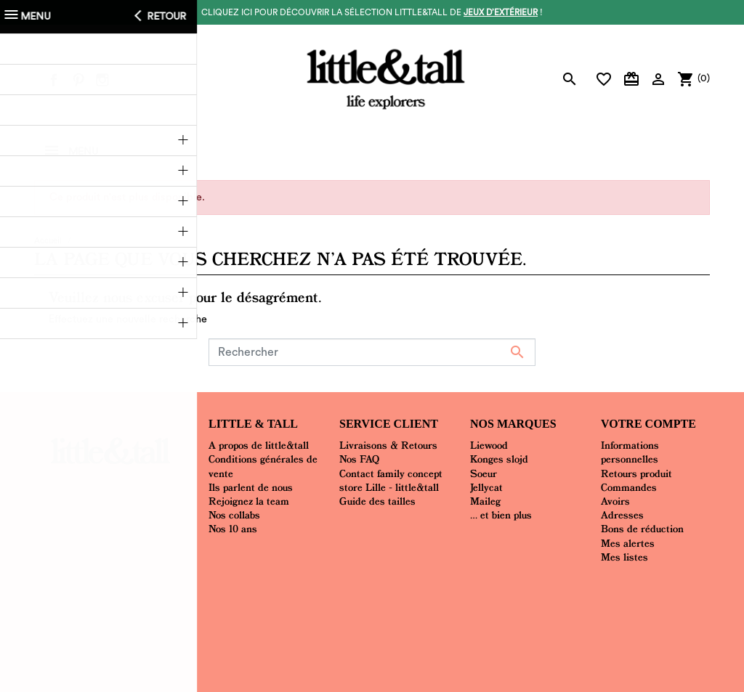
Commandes (629, 487)
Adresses (622, 514)
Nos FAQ (359, 458)
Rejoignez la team (249, 501)
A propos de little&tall (259, 445)
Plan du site (454, 594)
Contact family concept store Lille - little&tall (390, 480)
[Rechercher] (372, 352)
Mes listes (624, 556)
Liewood (489, 445)
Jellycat (486, 487)
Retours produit (636, 473)
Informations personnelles (630, 452)
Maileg (485, 501)
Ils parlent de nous (251, 487)
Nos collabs (234, 514)
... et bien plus (501, 514)
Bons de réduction (642, 528)
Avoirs (615, 501)
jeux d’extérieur (501, 12)
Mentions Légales (377, 594)
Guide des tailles (377, 501)
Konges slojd (499, 458)
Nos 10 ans (233, 528)
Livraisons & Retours (388, 445)
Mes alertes (628, 543)
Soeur (483, 473)
